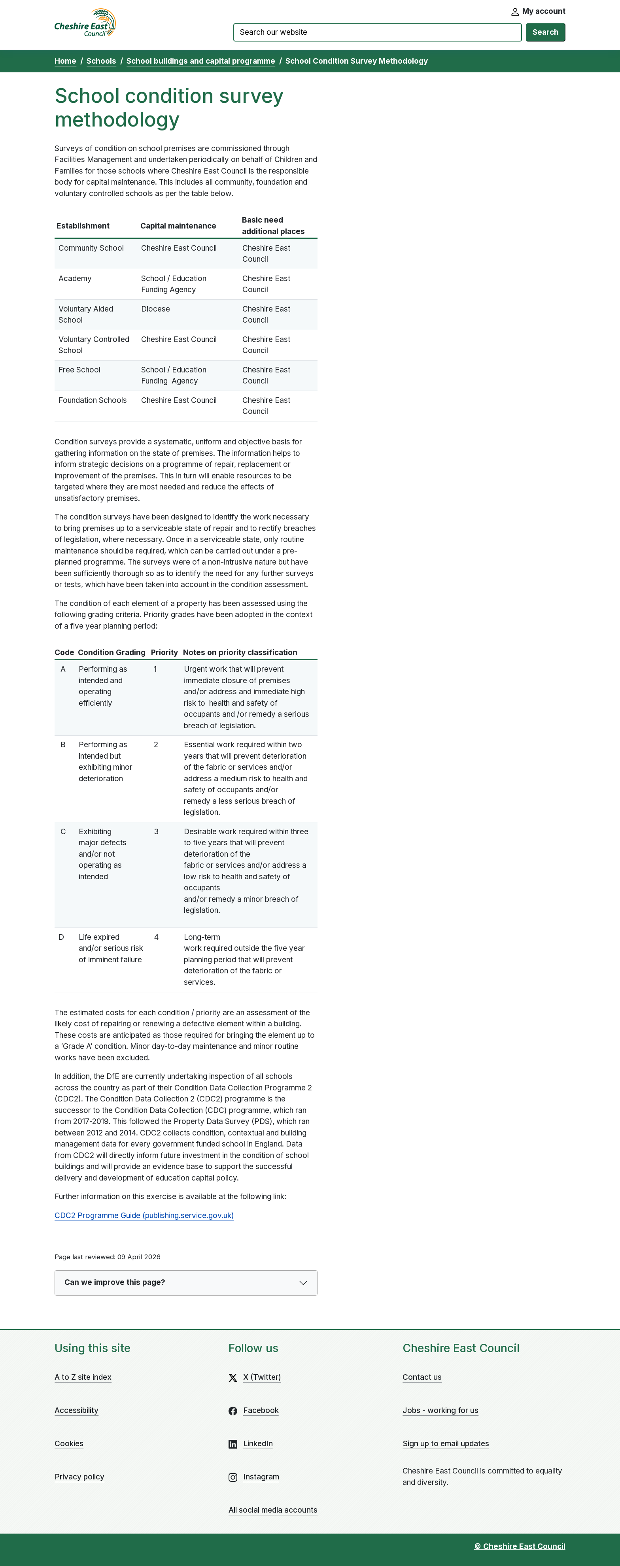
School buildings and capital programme (201, 61)
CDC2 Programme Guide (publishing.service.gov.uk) (144, 1215)
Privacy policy (79, 1476)
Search (546, 32)
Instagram (261, 1476)
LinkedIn (258, 1443)
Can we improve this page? (114, 1282)
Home (65, 61)
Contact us (422, 1377)
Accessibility (76, 1410)
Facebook (261, 1410)
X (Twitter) (262, 1377)
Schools (101, 61)
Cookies (69, 1443)
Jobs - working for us (440, 1410)
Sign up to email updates (446, 1443)
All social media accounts (273, 1510)
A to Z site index (83, 1377)
